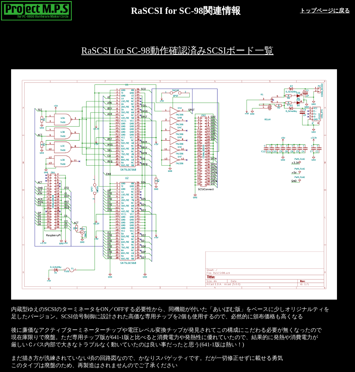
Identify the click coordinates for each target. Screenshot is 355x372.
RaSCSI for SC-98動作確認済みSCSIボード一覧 (177, 50)
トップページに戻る (325, 11)
